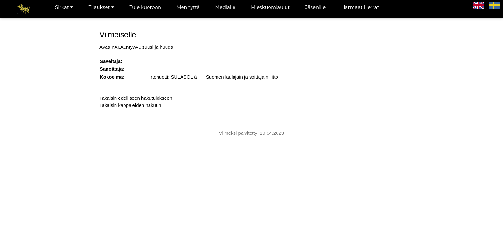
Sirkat (64, 7)
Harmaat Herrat (360, 7)
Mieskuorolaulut (270, 7)
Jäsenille (315, 7)
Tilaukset (101, 7)
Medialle (225, 7)
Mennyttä (188, 7)
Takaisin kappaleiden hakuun (130, 105)
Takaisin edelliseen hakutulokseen (135, 98)
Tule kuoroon (145, 7)
